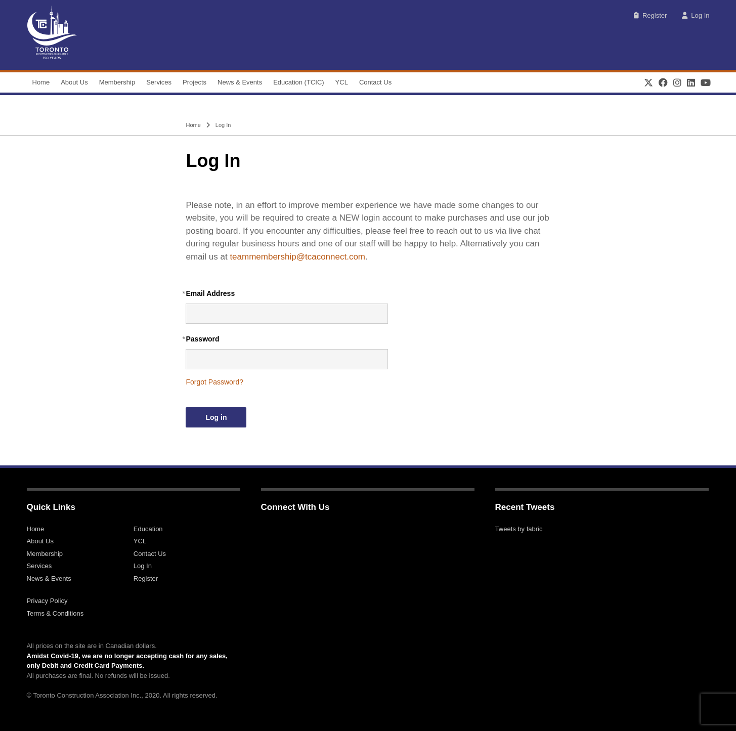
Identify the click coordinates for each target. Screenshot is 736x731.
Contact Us (375, 82)
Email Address (210, 293)
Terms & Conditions (55, 613)
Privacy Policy (47, 601)
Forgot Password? (214, 382)
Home (41, 82)
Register (650, 15)
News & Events (240, 82)
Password (202, 339)
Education (148, 529)
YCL (341, 82)
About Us (74, 82)
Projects (194, 82)
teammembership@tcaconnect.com (297, 257)
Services (158, 82)
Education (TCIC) (298, 82)
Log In (695, 15)
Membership (117, 82)
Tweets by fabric (519, 529)
